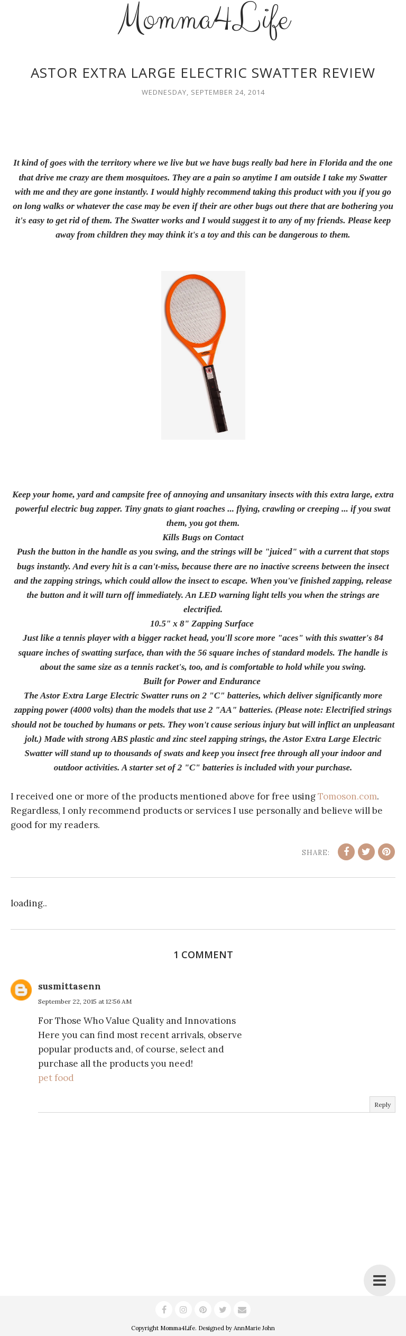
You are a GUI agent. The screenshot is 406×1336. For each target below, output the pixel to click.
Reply (382, 1104)
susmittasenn (69, 986)
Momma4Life (177, 1328)
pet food (56, 1078)
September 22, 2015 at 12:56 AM (85, 1001)
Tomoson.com (347, 796)
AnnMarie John (254, 1328)
